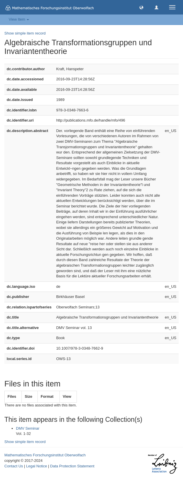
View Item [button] (19, 19)
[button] (141, 7)
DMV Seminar (27, 428)
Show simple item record (25, 33)
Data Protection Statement (72, 466)
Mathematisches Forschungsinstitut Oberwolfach (45, 455)
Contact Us (13, 466)
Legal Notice (36, 466)
